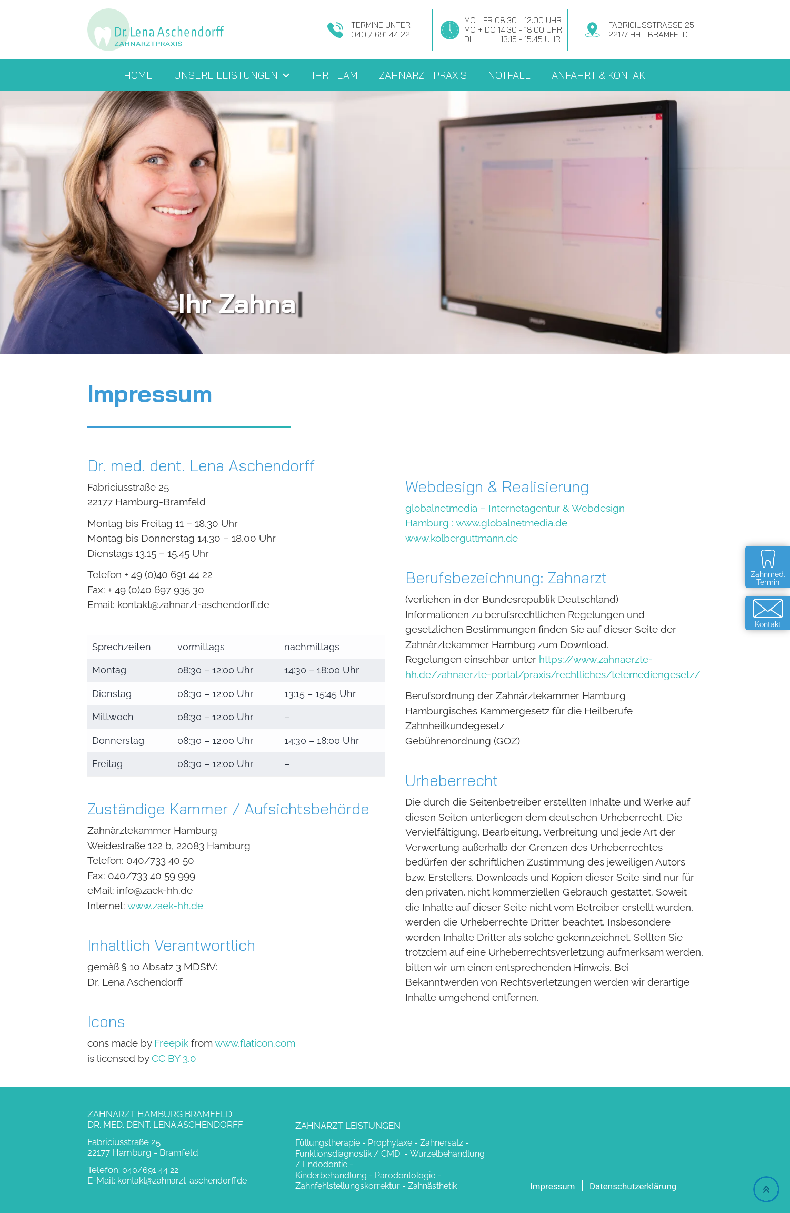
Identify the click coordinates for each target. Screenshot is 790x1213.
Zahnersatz (441, 1143)
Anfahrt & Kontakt (601, 75)
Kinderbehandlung (331, 1175)
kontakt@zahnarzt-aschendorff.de (182, 1181)
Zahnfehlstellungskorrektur (347, 1186)
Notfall (509, 75)
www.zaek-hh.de (165, 905)
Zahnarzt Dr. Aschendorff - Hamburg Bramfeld (156, 30)
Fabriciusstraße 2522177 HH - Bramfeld (651, 29)
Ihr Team (335, 75)
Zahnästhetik (432, 1186)
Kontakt (768, 624)
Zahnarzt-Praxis (423, 75)
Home (138, 75)
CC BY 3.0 (174, 1058)
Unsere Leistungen (232, 75)
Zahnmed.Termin (768, 578)
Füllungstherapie (327, 1143)
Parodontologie (405, 1175)
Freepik (171, 1043)
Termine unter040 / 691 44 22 (381, 29)
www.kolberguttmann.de (461, 538)
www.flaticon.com (255, 1043)
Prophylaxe (390, 1143)
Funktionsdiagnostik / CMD (348, 1154)
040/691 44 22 (150, 1170)
